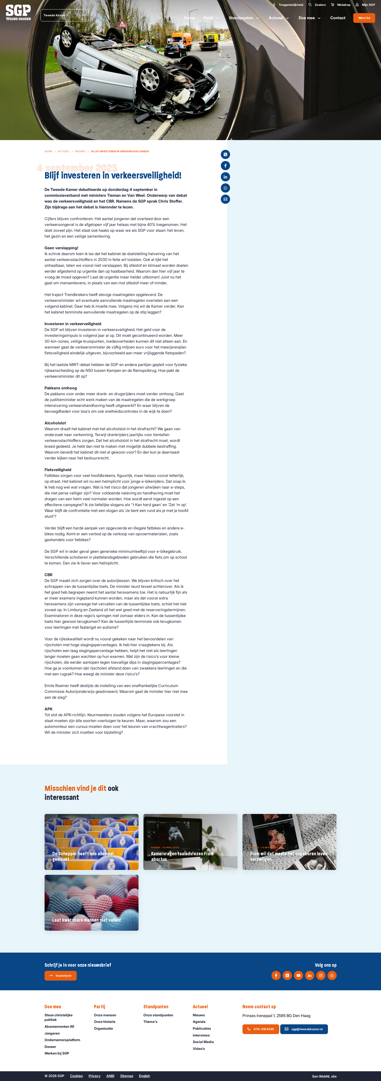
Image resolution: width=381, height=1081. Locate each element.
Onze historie (107, 1021)
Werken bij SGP (59, 1053)
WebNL (324, 1076)
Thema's (152, 1021)
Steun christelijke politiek (65, 1017)
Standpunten (244, 18)
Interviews (203, 1035)
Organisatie (105, 1028)
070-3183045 (260, 1029)
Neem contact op (261, 1007)
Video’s (201, 1048)
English (144, 1076)
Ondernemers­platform (65, 1039)
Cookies (76, 1076)
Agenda (201, 1021)
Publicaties (204, 1028)
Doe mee (310, 18)
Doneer (52, 1046)
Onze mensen (107, 1015)
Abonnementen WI (62, 1026)
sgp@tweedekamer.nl (304, 1029)
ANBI (110, 1076)
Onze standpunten (160, 1015)
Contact (337, 17)
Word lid (364, 18)
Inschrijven (60, 975)
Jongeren (54, 1033)
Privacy (95, 1076)
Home (189, 17)
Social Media (205, 1041)
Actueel (279, 18)
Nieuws (80, 151)
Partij (212, 18)
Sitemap (126, 1076)
